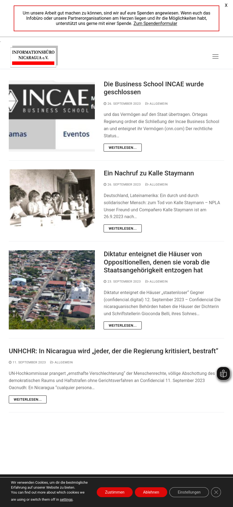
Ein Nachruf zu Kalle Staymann (149, 173)
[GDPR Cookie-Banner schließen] (216, 492)
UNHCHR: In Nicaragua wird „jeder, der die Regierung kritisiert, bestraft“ (113, 351)
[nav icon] (215, 56)
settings (66, 499)
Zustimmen (114, 492)
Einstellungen (189, 492)
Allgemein (156, 104)
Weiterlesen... (123, 148)
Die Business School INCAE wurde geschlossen (154, 88)
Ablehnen (151, 492)
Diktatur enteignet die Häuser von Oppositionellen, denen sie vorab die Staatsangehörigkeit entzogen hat (157, 262)
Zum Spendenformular (155, 23)
